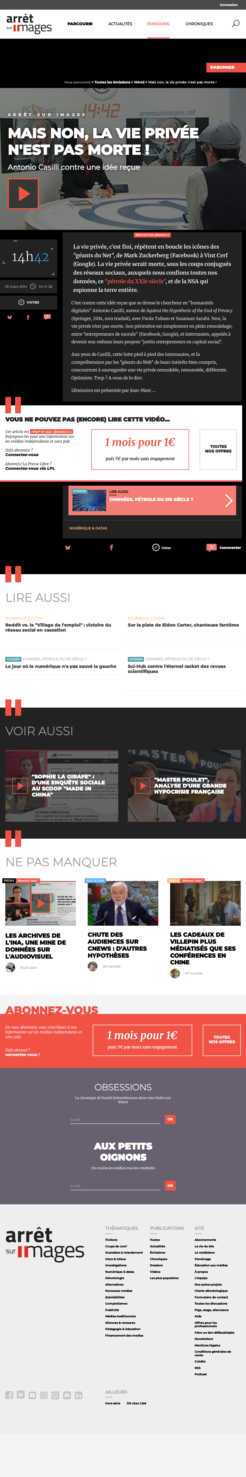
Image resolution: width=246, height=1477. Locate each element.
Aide (198, 1359)
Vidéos (155, 1314)
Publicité (112, 1353)
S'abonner (222, 67)
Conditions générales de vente (213, 1396)
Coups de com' (116, 1289)
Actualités (120, 24)
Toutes (155, 1282)
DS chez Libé (136, 1446)
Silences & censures (120, 1365)
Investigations (115, 1308)
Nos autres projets (208, 1327)
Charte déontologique (211, 1333)
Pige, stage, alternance (212, 1353)
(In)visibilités (114, 1340)
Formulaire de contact (211, 1340)
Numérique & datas (88, 571)
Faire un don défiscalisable (214, 1375)
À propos (201, 1314)
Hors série (112, 1446)
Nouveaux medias (118, 1333)
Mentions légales (207, 1388)
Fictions (111, 1282)
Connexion (229, 5)
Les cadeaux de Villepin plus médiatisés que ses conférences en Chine (203, 991)
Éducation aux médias (211, 1308)
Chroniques (199, 24)
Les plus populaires (164, 1321)
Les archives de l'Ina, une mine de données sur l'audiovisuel (35, 989)
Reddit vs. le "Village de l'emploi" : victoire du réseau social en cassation (58, 670)
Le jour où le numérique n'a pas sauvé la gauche (60, 709)
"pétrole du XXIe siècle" (135, 324)
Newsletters (204, 1381)
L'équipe (201, 1321)
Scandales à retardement (124, 1295)
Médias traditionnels (120, 1359)
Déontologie (114, 1321)
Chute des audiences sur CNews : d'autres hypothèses (117, 988)
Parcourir (80, 24)
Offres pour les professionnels (206, 1367)
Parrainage (203, 1302)
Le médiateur (205, 1295)
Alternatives (114, 1327)
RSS (198, 1411)
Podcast (201, 1417)
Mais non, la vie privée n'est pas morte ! (103, 184)
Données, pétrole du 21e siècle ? (54, 702)
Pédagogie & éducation (122, 1372)
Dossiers (156, 1308)
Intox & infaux (115, 1302)
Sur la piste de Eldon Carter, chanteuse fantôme (183, 667)
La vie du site (204, 1289)
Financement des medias (124, 1378)
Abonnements (205, 1282)
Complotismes (116, 1346)
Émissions (158, 24)
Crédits (200, 1404)
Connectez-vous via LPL (30, 511)
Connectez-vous (21, 498)
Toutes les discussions (211, 1346)
